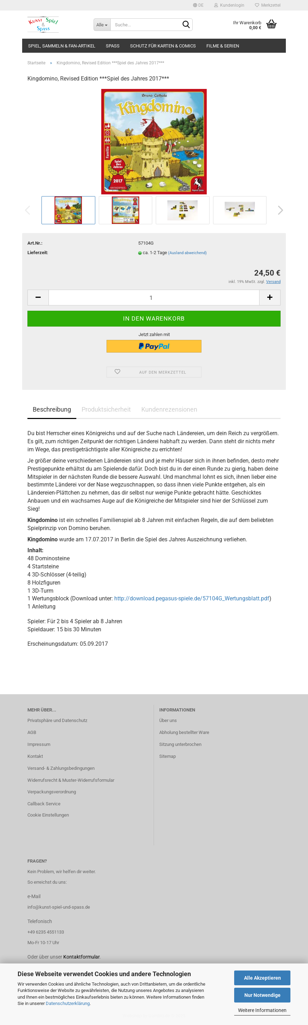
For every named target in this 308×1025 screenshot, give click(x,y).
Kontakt (35, 756)
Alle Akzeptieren (262, 978)
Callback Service (43, 803)
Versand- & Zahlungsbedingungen (61, 768)
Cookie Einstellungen (48, 815)
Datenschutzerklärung (68, 1003)
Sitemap (167, 756)
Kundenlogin (229, 5)
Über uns (168, 720)
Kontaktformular (81, 957)
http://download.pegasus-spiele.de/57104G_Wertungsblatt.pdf (191, 598)
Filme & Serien (222, 46)
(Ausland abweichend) (187, 253)
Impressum (38, 744)
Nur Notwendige (262, 995)
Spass (113, 46)
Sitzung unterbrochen (180, 744)
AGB (31, 732)
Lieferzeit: (37, 252)
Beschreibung (52, 409)
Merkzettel (268, 5)
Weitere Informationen (262, 1010)
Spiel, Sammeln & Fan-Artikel (61, 46)
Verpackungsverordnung (51, 791)
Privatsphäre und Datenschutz (57, 720)
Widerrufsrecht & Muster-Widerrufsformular (70, 780)
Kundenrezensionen (169, 409)
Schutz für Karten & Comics (163, 46)
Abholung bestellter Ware (184, 732)
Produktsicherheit (106, 409)
